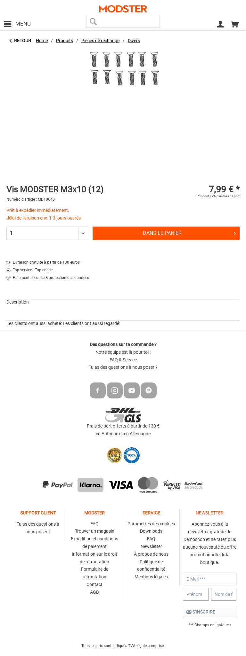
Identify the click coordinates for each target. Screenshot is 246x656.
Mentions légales (151, 576)
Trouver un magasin (94, 531)
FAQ (94, 523)
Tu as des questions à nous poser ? (123, 367)
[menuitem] (17, 24)
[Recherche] (93, 21)
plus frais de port (228, 196)
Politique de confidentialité (151, 565)
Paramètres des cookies (151, 523)
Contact (94, 584)
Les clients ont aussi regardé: (91, 323)
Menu (17, 23)
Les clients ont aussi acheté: (34, 323)
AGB (94, 592)
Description (17, 302)
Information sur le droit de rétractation (94, 558)
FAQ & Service (123, 359)
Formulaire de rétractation (94, 573)
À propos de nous (151, 554)
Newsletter (151, 546)
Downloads (151, 531)
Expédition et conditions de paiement (94, 542)
